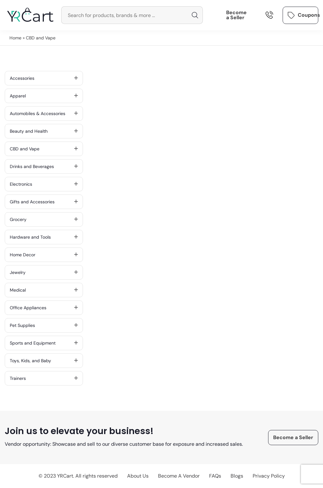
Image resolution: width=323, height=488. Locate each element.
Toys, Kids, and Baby (44, 360)
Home (15, 38)
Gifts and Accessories (44, 202)
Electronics (44, 184)
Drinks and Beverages (44, 166)
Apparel (44, 96)
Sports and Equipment (44, 343)
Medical (44, 290)
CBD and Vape (44, 149)
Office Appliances (44, 308)
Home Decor (44, 255)
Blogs (237, 476)
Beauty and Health (44, 131)
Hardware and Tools (44, 237)
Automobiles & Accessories (44, 113)
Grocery (44, 219)
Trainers (44, 378)
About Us (138, 476)
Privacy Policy (269, 476)
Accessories (44, 78)
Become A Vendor (179, 476)
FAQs (215, 476)
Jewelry (44, 272)
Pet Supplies (44, 325)
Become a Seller (236, 15)
